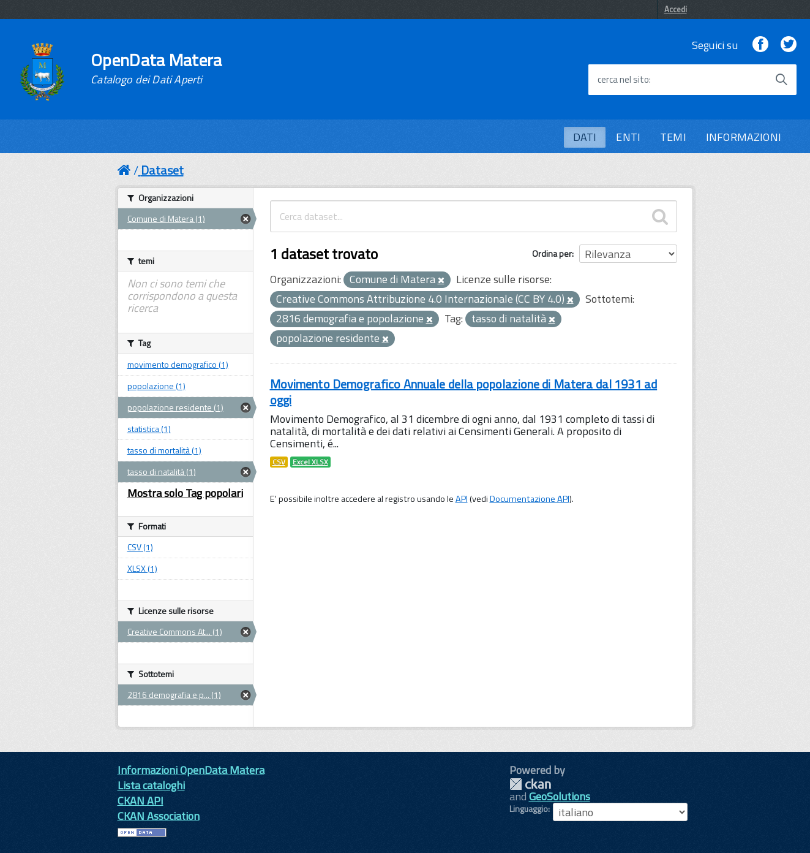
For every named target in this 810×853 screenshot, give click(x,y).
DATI (585, 137)
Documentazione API (529, 499)
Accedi (675, 9)
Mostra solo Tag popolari (185, 493)
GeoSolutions (559, 796)
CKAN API (140, 800)
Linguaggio (528, 809)
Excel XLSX (310, 462)
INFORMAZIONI (743, 137)
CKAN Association (159, 816)
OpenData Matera (156, 68)
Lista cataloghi (151, 785)
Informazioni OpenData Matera (191, 770)
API (462, 499)
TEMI (673, 137)
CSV (278, 462)
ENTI (628, 137)
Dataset (162, 170)
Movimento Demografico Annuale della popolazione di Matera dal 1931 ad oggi (464, 391)
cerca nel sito (623, 80)
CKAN (530, 784)
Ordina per (552, 253)
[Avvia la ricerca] (781, 79)
